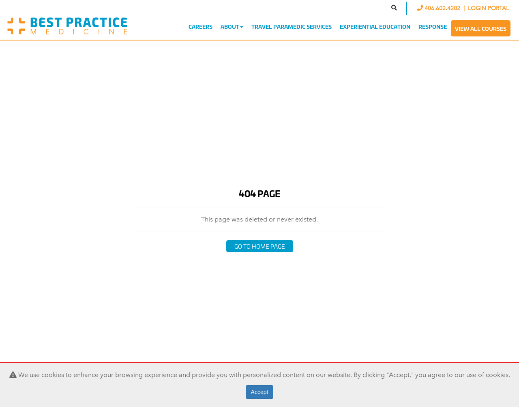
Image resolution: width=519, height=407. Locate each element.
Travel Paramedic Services (291, 26)
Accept (259, 392)
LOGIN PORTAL (488, 8)
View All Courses (480, 28)
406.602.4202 (439, 8)
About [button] (232, 26)
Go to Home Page (259, 246)
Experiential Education (375, 26)
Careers (200, 26)
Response (432, 26)
